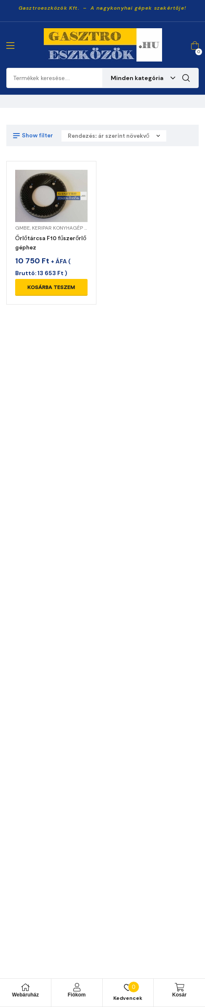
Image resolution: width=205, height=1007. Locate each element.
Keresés (186, 78)
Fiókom (77, 995)
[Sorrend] (113, 136)
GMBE (22, 228)
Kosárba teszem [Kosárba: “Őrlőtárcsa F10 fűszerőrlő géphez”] (51, 287)
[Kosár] (179, 987)
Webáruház (25, 995)
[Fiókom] (76, 987)
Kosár (179, 995)
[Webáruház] (25, 987)
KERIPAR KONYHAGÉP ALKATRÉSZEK (74, 228)
